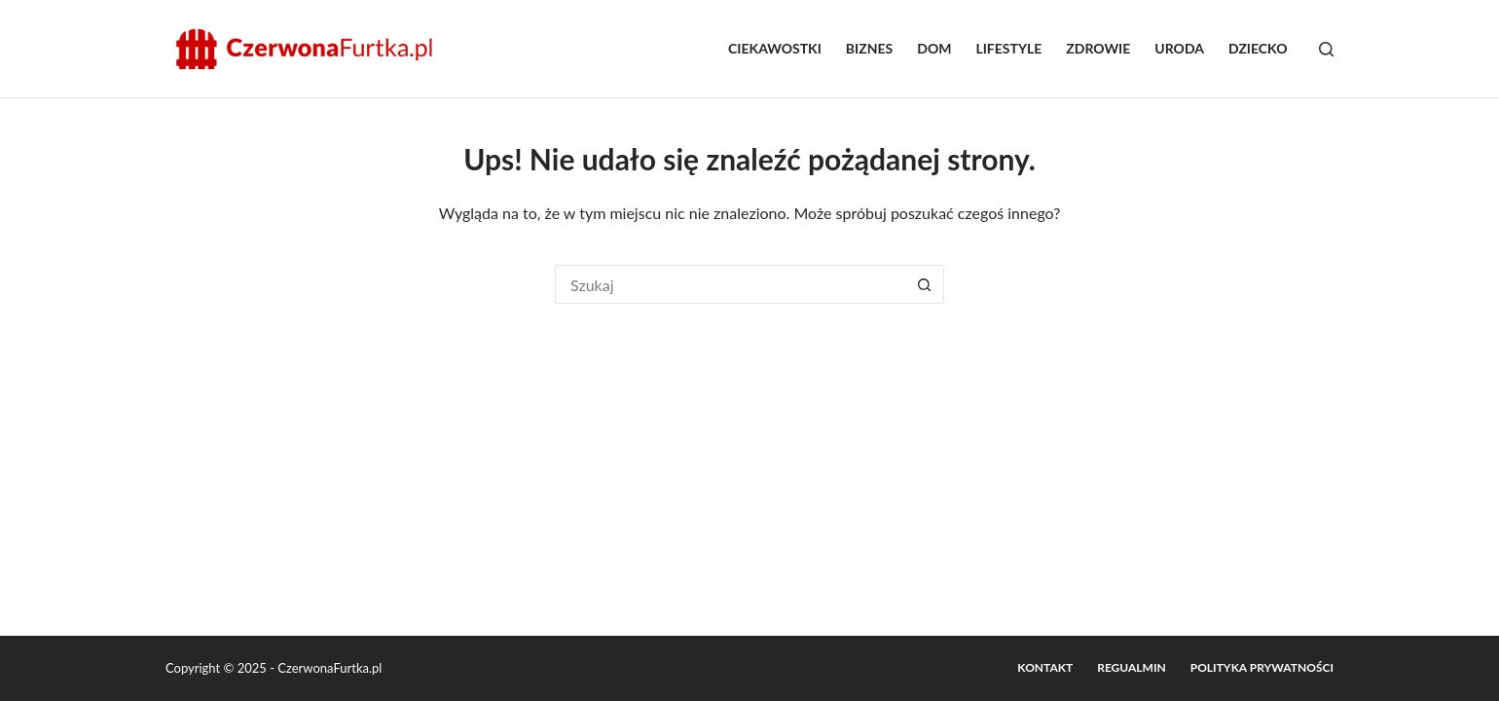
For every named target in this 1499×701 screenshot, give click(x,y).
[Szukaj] (1326, 49)
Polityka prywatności (1262, 667)
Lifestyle (1008, 48)
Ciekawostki (775, 48)
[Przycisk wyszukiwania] (924, 284)
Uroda (1179, 48)
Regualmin (1131, 667)
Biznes (869, 48)
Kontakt (1045, 667)
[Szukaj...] (730, 284)
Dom (934, 48)
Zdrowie (1098, 48)
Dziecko (1258, 48)
